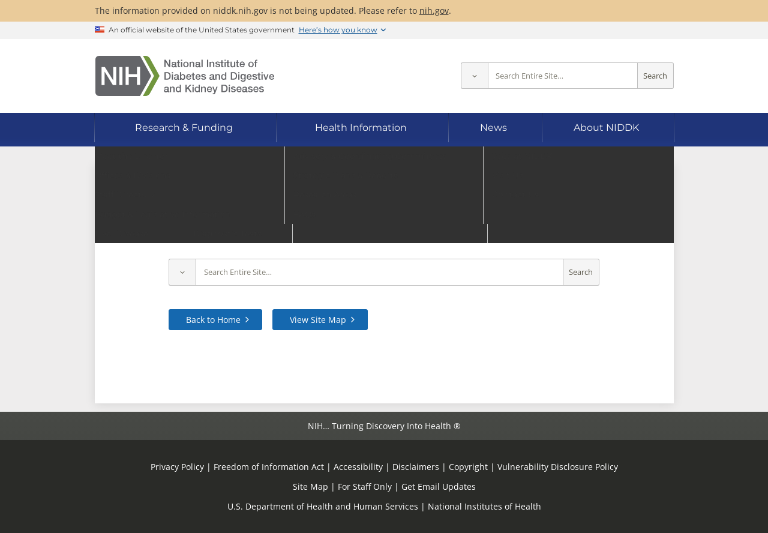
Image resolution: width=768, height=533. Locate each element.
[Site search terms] (563, 75)
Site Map (310, 486)
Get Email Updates (438, 486)
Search (655, 76)
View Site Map (318, 319)
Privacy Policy (177, 466)
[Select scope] (474, 75)
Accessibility (358, 466)
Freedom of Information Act (269, 466)
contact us (613, 234)
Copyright (468, 466)
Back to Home (213, 319)
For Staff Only (365, 486)
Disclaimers (415, 466)
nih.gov (434, 10)
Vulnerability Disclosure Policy (557, 466)
